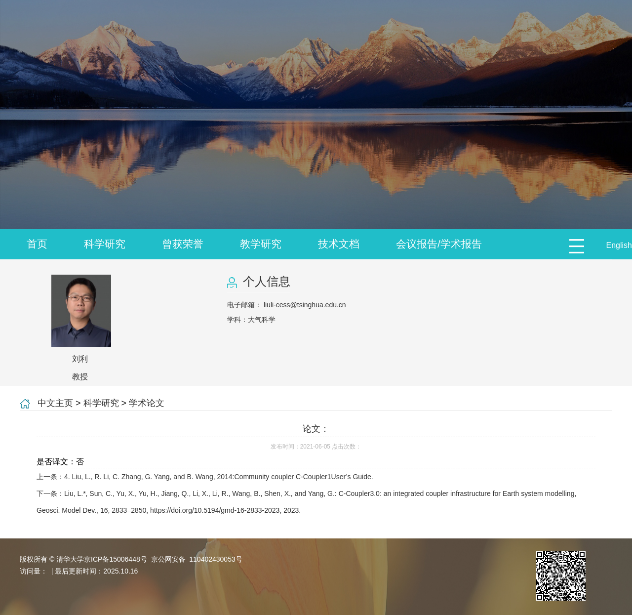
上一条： (205, 477)
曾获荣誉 (182, 243)
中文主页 (55, 403)
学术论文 (146, 403)
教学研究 (260, 243)
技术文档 (338, 243)
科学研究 (104, 243)
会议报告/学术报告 (439, 243)
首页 (37, 243)
